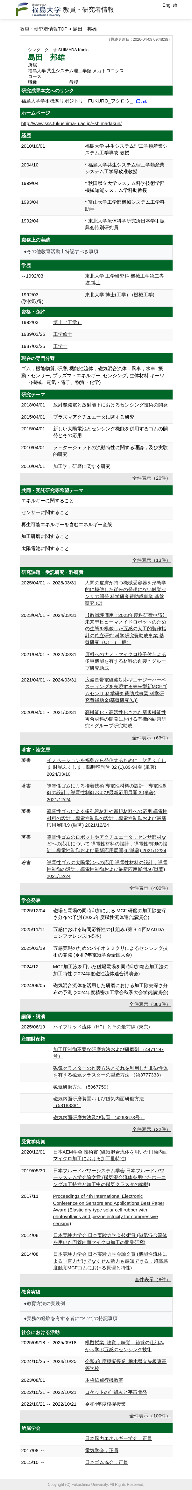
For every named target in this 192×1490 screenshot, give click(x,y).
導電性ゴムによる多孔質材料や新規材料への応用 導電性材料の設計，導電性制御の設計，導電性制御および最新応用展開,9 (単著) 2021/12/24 (107, 818)
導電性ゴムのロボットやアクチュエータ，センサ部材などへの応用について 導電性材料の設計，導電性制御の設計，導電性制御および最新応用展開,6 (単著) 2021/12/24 (107, 843)
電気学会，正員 (101, 1450)
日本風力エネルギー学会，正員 (118, 1438)
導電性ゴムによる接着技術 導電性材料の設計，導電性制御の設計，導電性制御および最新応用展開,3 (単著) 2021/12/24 (107, 792)
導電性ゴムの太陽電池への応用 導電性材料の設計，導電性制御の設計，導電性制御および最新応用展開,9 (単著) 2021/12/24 (107, 869)
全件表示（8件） (153, 1279)
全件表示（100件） (150, 1415)
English (170, 5)
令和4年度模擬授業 (105, 1404)
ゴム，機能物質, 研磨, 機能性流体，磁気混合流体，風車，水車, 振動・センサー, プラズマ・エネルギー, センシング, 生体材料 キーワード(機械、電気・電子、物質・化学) (92, 375)
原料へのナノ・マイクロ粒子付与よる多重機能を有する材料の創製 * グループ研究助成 (125, 661)
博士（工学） (67, 322)
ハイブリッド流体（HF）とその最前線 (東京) (101, 1026)
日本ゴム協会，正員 (106, 1462)
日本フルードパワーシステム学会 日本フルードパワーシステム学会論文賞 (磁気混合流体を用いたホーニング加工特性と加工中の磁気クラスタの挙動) (109, 1177)
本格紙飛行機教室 (104, 1380)
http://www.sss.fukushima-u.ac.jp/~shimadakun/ (71, 123)
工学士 (60, 346)
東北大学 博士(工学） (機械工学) (119, 294)
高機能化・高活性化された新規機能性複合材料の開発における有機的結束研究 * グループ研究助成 (125, 719)
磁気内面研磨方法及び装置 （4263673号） (99, 1117)
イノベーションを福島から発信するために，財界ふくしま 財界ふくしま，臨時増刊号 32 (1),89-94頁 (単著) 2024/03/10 (106, 767)
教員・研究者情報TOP (44, 29)
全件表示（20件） (151, 478)
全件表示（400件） (150, 888)
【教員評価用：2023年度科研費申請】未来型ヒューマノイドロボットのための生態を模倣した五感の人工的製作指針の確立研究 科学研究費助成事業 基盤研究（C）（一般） (126, 628)
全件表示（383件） (150, 1004)
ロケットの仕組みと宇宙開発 (116, 1392)
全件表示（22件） (151, 1129)
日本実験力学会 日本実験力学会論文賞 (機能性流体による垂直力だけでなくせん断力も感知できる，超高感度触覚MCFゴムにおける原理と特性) (110, 1260)
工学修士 (62, 334)
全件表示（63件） (151, 737)
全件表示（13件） (151, 560)
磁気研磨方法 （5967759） (82, 1087)
